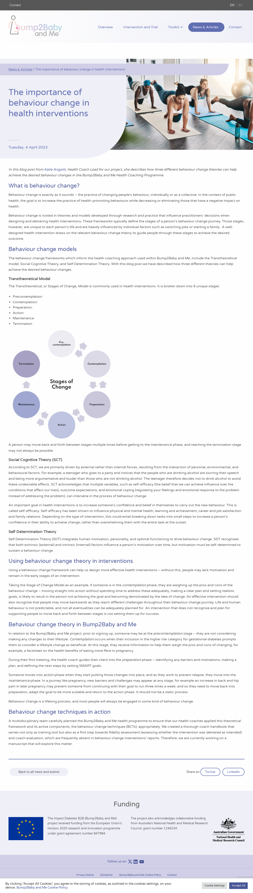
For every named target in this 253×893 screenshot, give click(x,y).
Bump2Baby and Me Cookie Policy (140, 859)
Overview (122, 27)
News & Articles (211, 27)
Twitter (210, 756)
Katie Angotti (55, 154)
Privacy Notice (85, 859)
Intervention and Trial (153, 27)
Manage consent (126, 869)
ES (240, 5)
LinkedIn (233, 756)
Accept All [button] (238, 885)
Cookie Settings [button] (214, 885)
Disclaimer (106, 859)
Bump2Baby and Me (130, 877)
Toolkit (182, 27)
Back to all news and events (38, 756)
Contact (15, 5)
